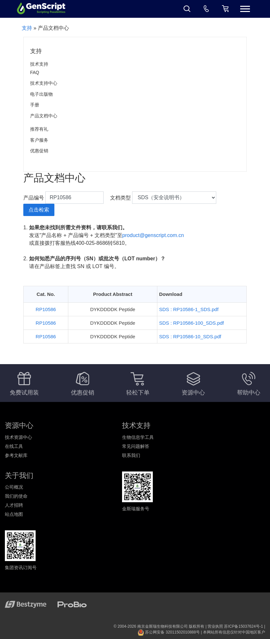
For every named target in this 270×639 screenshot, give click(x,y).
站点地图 (14, 514)
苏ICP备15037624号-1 (243, 626)
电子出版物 (41, 94)
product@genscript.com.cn (153, 235)
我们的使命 (16, 496)
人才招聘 (14, 505)
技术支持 (39, 64)
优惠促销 (39, 150)
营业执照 (215, 626)
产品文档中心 (43, 115)
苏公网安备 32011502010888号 (169, 632)
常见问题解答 (135, 446)
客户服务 (39, 140)
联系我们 (131, 455)
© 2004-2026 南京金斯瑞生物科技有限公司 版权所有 (159, 626)
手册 (34, 104)
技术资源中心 (18, 437)
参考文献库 (16, 455)
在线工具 (14, 446)
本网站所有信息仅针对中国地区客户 (234, 632)
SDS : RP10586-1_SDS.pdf (188, 309)
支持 (27, 28)
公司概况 (14, 487)
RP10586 (46, 309)
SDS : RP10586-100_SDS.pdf (191, 323)
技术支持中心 (43, 83)
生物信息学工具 (138, 437)
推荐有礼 (39, 129)
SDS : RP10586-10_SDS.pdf (190, 336)
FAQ (34, 72)
